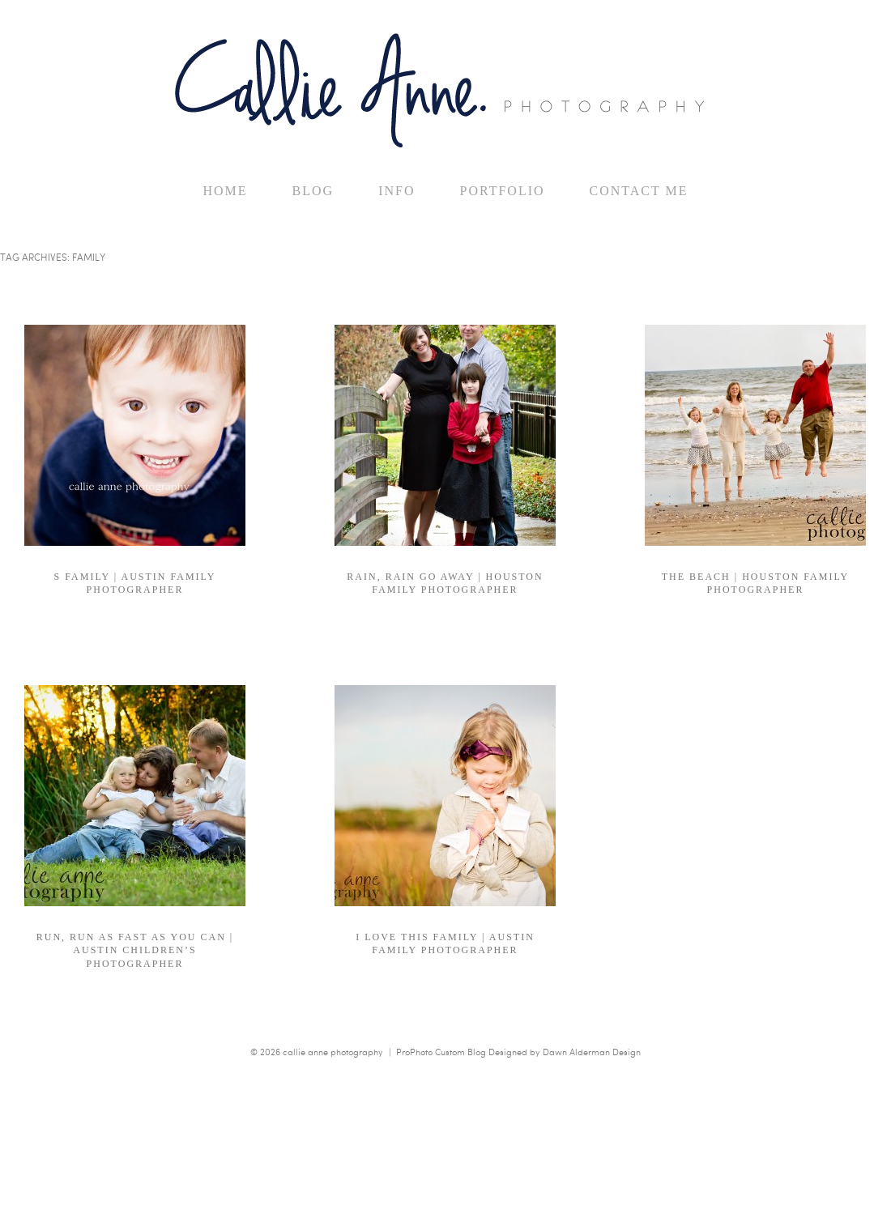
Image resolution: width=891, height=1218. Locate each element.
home (224, 191)
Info (396, 191)
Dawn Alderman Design (592, 1052)
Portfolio (501, 191)
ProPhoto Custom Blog (441, 1052)
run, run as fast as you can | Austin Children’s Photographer (135, 950)
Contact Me (639, 191)
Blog (313, 191)
